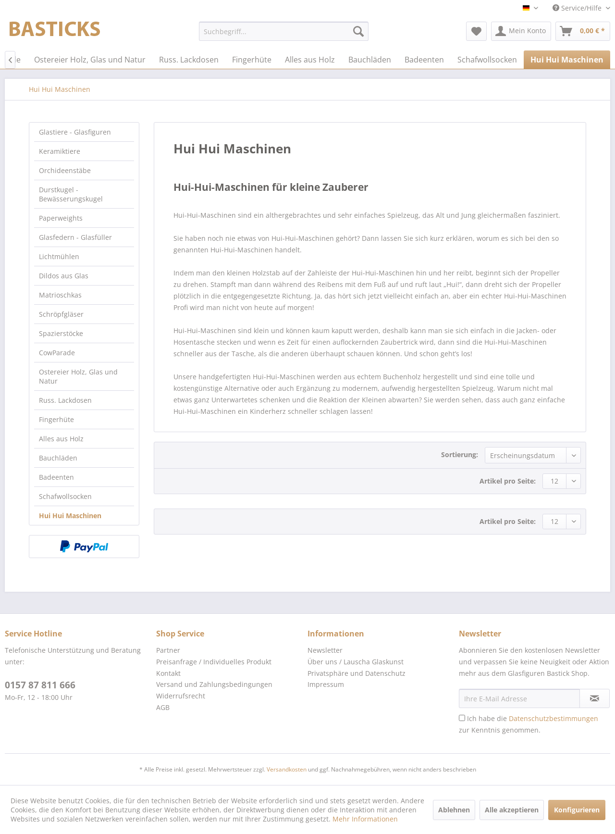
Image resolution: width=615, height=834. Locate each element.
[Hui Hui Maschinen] (567, 59)
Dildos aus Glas (63, 275)
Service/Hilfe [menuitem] (578, 7)
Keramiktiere (59, 151)
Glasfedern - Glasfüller (75, 237)
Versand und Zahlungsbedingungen (214, 684)
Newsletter (325, 650)
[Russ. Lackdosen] (188, 59)
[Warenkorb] (582, 31)
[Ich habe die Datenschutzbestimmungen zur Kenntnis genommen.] (462, 718)
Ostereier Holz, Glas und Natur (78, 376)
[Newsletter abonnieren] (594, 698)
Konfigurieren (577, 809)
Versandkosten (287, 769)
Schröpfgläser (61, 314)
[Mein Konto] (521, 31)
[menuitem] (284, 31)
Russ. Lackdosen (65, 400)
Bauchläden (58, 457)
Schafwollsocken (65, 496)
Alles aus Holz (61, 438)
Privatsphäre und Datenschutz (357, 673)
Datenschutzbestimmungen (553, 718)
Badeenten (56, 477)
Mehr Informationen (365, 818)
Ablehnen (454, 809)
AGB (163, 707)
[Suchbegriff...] (284, 31)
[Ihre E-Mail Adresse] (519, 698)
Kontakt (168, 673)
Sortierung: (459, 454)
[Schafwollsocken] (487, 59)
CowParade (57, 352)
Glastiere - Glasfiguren (75, 132)
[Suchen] (358, 31)
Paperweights (61, 218)
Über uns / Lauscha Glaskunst (356, 661)
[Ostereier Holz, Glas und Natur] (89, 59)
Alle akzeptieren (512, 809)
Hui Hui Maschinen (70, 515)
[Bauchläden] (370, 59)
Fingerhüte (56, 419)
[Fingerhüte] (251, 59)
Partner (168, 650)
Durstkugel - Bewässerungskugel (71, 194)
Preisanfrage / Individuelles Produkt (213, 661)
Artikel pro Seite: (508, 480)
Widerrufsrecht (180, 695)
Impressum (326, 684)
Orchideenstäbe (65, 170)
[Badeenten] (424, 59)
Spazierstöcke (61, 333)
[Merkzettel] (476, 31)
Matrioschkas (60, 294)
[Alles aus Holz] (310, 59)
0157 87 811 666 (40, 685)
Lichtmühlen (59, 256)
